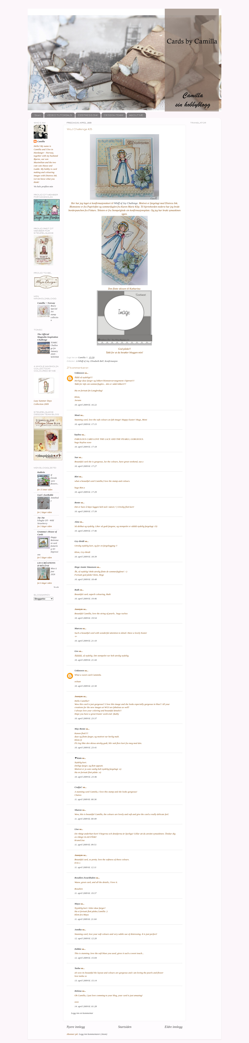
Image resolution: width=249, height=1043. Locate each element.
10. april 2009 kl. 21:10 (86, 640)
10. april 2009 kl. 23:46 (86, 776)
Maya (77, 903)
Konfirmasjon (111, 361)
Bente (77, 502)
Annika (78, 929)
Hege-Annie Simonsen (85, 567)
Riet (77, 476)
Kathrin (41, 472)
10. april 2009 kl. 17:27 (86, 466)
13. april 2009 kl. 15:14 (86, 980)
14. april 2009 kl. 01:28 (86, 1006)
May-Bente (80, 728)
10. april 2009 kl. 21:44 (86, 660)
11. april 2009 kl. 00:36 (85, 799)
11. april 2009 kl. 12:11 (85, 867)
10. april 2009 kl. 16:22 (86, 404)
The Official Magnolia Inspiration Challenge (47, 337)
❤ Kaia (78, 758)
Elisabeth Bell (97, 361)
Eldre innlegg (173, 1027)
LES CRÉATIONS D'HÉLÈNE (46, 564)
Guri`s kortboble (45, 495)
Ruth (77, 589)
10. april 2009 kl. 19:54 (86, 618)
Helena (78, 991)
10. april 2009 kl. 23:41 (86, 747)
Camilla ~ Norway (46, 303)
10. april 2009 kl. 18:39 (86, 556)
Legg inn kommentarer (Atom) (93, 1034)
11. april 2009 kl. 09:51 (85, 844)
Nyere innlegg (76, 1027)
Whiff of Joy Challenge (126, 203)
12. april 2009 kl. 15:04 (86, 957)
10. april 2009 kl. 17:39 (86, 511)
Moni (77, 415)
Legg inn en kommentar (82, 1013)
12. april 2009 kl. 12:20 (86, 938)
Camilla (41, 141)
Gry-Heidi (79, 541)
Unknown (79, 373)
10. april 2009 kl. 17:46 (86, 530)
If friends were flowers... (54, 481)
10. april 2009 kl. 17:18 (86, 446)
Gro (76, 651)
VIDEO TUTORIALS (59, 115)
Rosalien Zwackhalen (85, 877)
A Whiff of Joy (82, 361)
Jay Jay (41, 517)
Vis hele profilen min (43, 186)
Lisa (77, 829)
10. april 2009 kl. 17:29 (86, 492)
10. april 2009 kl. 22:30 (86, 686)
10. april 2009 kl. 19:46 (86, 598)
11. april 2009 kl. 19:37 (85, 893)
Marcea (78, 628)
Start (37, 115)
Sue (76, 457)
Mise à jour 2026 (54, 571)
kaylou (78, 434)
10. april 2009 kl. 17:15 (86, 424)
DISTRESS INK (88, 115)
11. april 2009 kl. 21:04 (85, 919)
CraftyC (78, 787)
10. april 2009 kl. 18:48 (86, 579)
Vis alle (56, 587)
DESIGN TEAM (113, 115)
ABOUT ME (136, 115)
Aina (77, 521)
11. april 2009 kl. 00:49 (85, 818)
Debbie (78, 949)
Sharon (78, 810)
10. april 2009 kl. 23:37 (86, 718)
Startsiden (124, 1027)
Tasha (77, 968)
